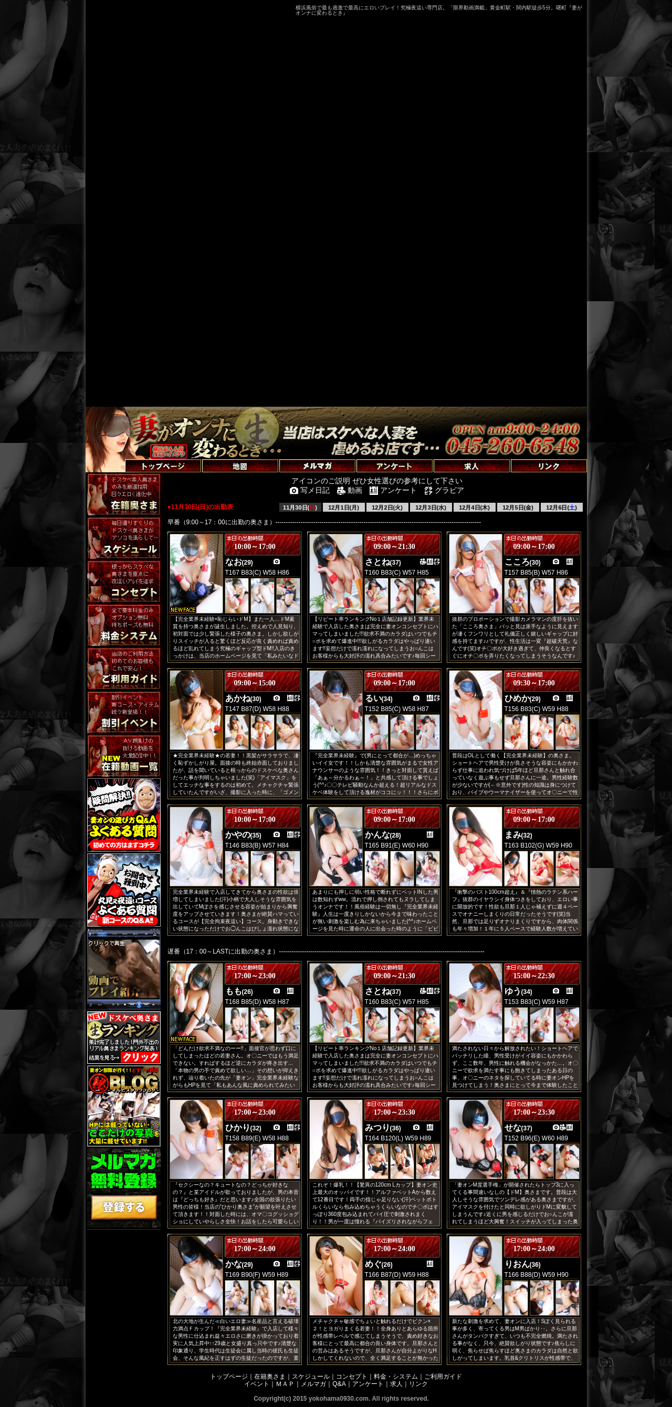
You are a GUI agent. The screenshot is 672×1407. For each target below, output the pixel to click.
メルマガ (313, 1384)
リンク (418, 1384)
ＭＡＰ (285, 1384)
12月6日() (561, 507)
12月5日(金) (517, 507)
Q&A (338, 1384)
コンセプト (352, 1376)
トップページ (229, 1376)
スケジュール (311, 1376)
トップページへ (113, 453)
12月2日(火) (387, 507)
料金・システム (396, 1376)
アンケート (368, 1384)
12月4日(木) (474, 507)
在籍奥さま (270, 1376)
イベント (256, 1384)
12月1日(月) (343, 507)
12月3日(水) (430, 507)
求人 (396, 1384)
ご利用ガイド (443, 1376)
